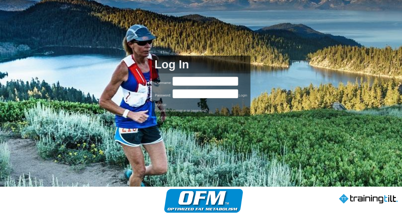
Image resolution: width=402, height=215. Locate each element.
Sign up (161, 104)
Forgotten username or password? (181, 110)
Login (243, 95)
